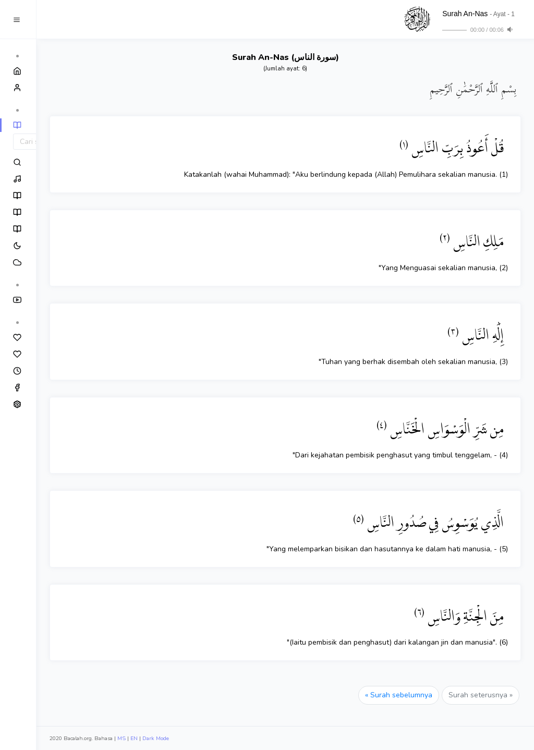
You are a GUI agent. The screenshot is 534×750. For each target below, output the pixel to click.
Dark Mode (155, 738)
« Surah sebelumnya (398, 695)
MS (121, 738)
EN (134, 738)
